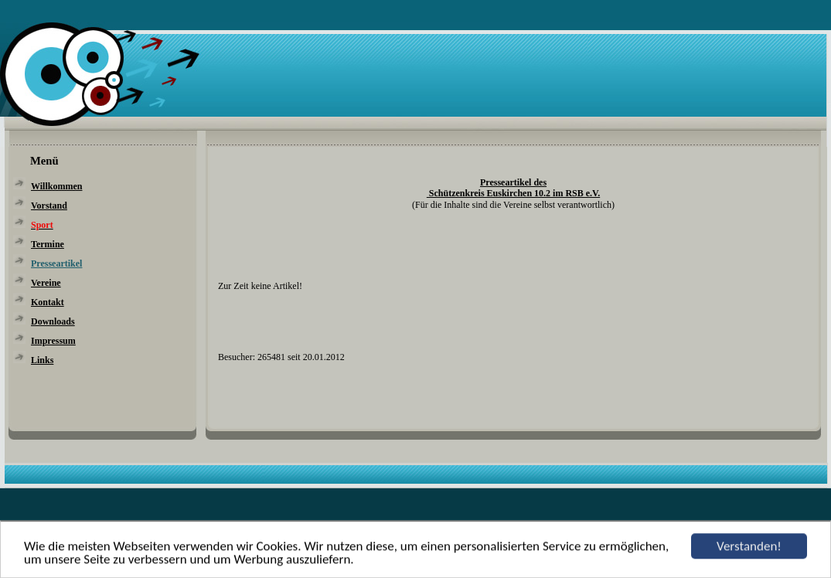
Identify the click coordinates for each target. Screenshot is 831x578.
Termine (47, 244)
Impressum (53, 340)
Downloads (53, 321)
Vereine (46, 282)
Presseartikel (56, 263)
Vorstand (49, 205)
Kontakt (47, 302)
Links (42, 360)
